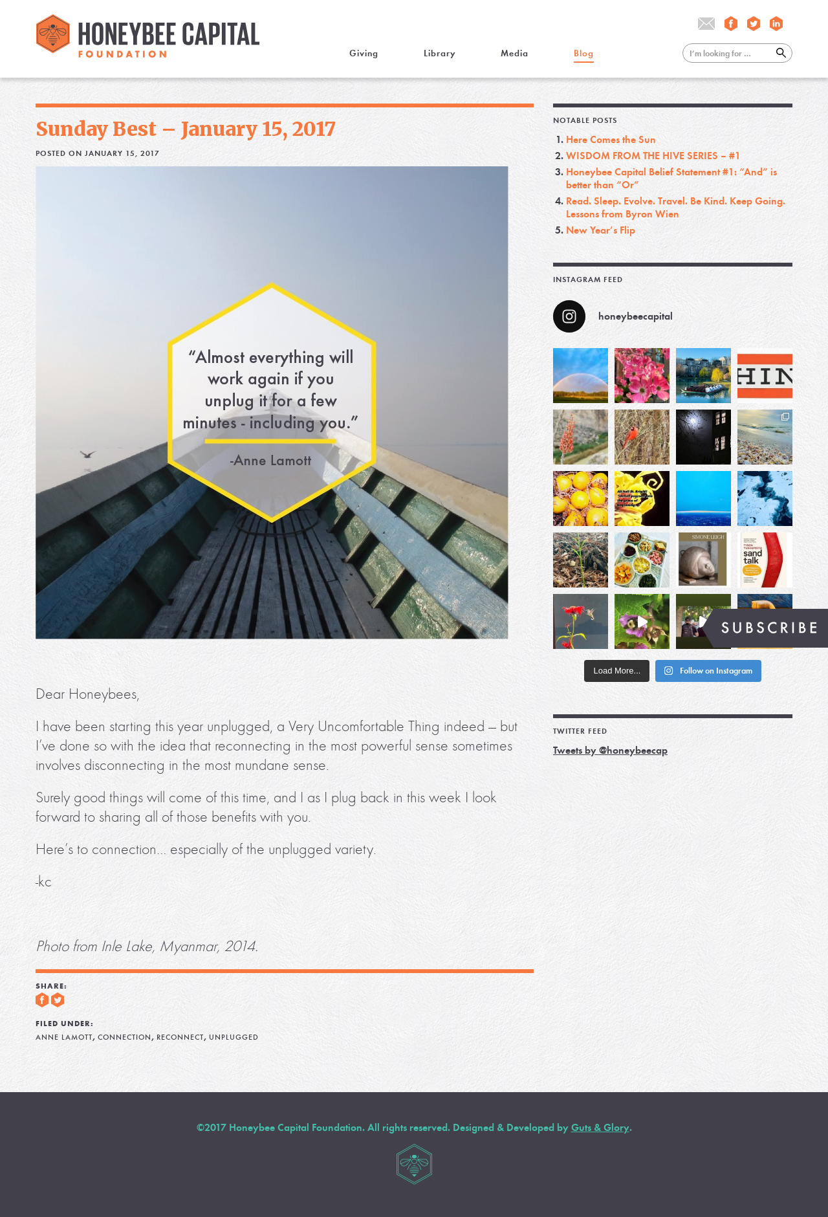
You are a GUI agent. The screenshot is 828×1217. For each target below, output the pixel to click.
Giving (363, 53)
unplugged (234, 1037)
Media (514, 53)
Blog (584, 53)
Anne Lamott (64, 1037)
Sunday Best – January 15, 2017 (186, 128)
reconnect (180, 1037)
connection (124, 1037)
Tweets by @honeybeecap (610, 750)
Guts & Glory (600, 1127)
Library (439, 53)
